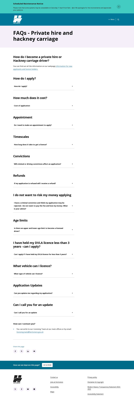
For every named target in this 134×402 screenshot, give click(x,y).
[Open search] (118, 19)
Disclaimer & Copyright (96, 382)
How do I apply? (44, 86)
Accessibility (54, 387)
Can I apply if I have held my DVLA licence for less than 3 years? (44, 254)
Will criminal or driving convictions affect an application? (44, 164)
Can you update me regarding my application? (44, 293)
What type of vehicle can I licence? (44, 274)
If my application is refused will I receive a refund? (44, 183)
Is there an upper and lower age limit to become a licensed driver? (44, 229)
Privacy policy (92, 377)
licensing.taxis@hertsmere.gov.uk (30, 332)
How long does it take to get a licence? (44, 144)
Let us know (47, 365)
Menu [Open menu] (110, 19)
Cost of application (44, 106)
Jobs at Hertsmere (56, 382)
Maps (52, 392)
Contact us (54, 377)
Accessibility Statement (95, 394)
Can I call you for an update (44, 312)
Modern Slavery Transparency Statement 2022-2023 (104, 388)
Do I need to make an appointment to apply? (44, 125)
